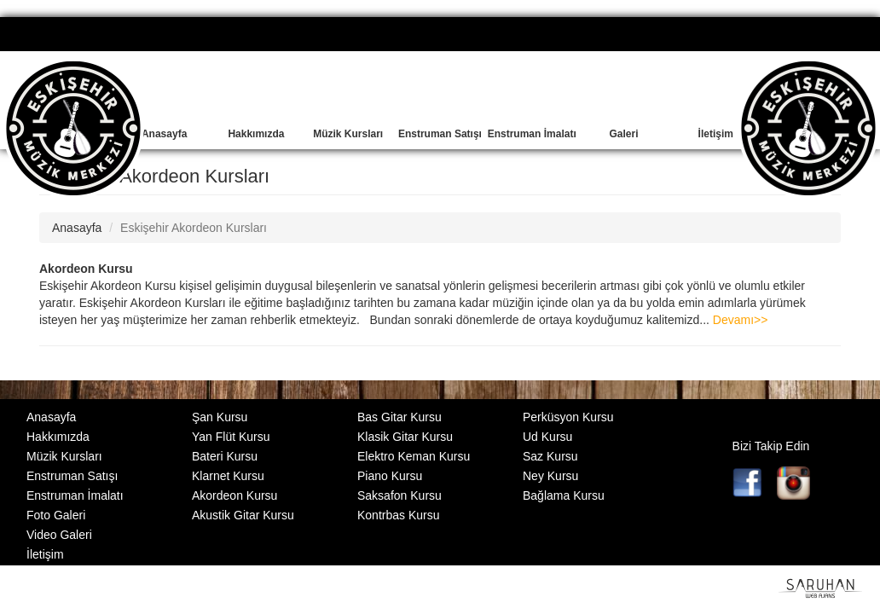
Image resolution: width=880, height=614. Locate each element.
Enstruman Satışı (440, 134)
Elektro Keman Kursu (413, 456)
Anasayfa (164, 134)
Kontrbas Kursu (398, 515)
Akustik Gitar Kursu (243, 515)
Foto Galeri (55, 515)
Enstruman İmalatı (532, 134)
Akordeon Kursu (86, 268)
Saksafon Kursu (399, 495)
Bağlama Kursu (564, 495)
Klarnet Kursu (228, 476)
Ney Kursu (550, 476)
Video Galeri (59, 535)
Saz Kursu (550, 456)
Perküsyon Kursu (568, 417)
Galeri (623, 134)
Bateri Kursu (225, 456)
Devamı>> (740, 320)
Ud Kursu (547, 436)
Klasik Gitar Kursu (405, 436)
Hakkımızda (256, 134)
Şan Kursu (219, 417)
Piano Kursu (389, 476)
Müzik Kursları (348, 134)
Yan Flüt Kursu (231, 436)
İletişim (715, 134)
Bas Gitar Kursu (399, 417)
